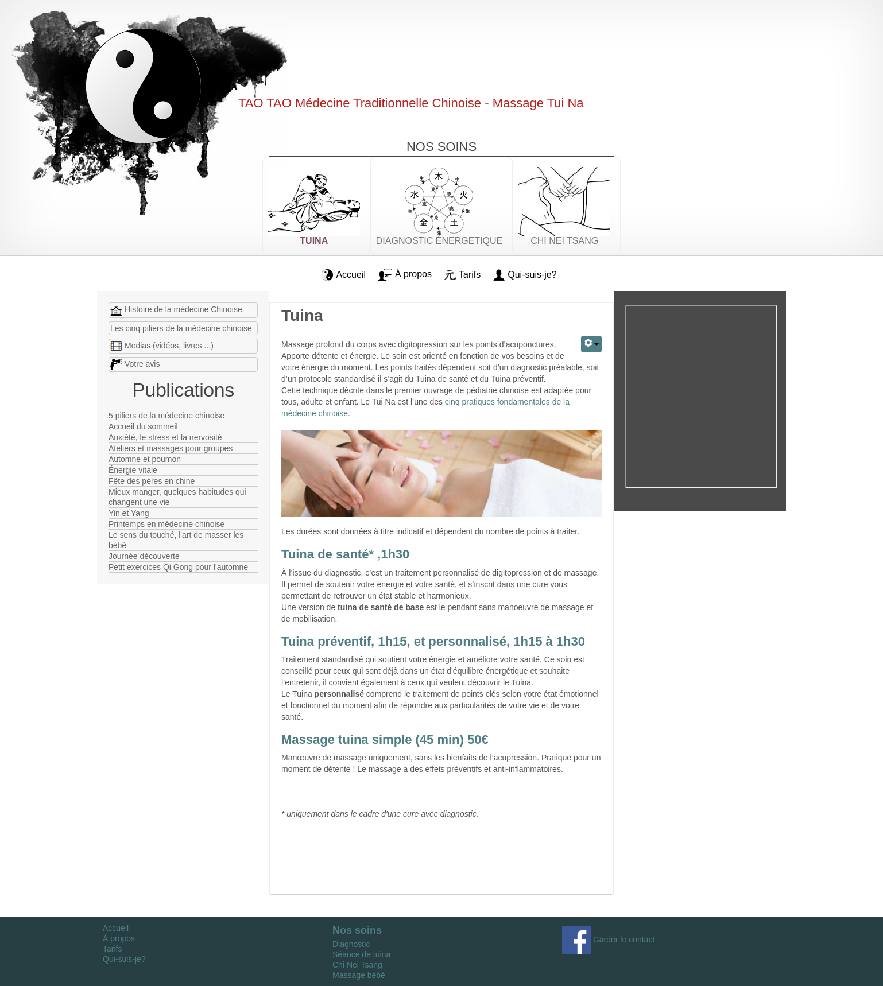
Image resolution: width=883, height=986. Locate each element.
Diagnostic (351, 944)
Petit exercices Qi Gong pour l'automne (178, 567)
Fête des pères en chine (152, 481)
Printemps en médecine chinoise (166, 524)
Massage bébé (358, 975)
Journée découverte (144, 556)
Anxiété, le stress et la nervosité (165, 437)
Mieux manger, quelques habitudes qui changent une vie (177, 497)
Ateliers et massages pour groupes (171, 448)
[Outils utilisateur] (591, 344)
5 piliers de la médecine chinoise (166, 415)
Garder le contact (608, 939)
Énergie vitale (133, 470)
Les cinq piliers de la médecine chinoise (181, 328)
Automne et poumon (145, 459)
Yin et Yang (129, 513)
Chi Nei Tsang (357, 964)
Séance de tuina (361, 954)
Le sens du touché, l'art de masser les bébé (176, 540)
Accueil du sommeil (143, 426)
